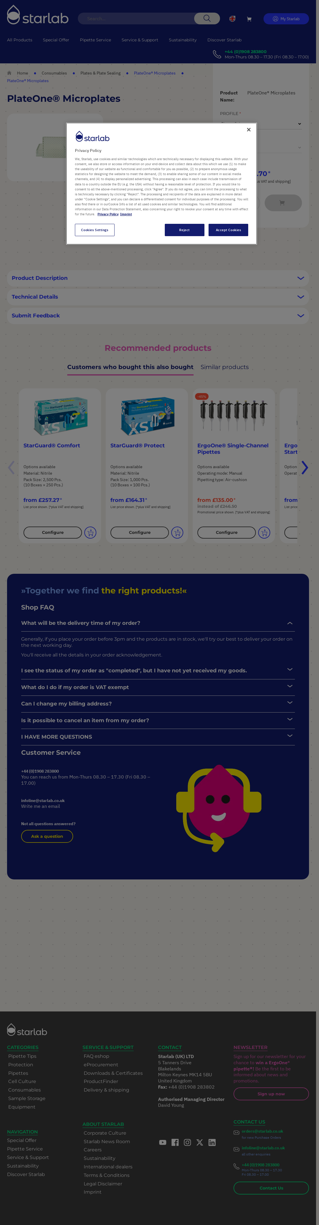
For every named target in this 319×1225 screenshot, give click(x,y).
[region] (161, 184)
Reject (184, 230)
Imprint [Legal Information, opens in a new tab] (126, 214)
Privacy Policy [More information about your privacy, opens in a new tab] (108, 214)
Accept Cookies (228, 230)
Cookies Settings (94, 230)
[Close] (248, 129)
